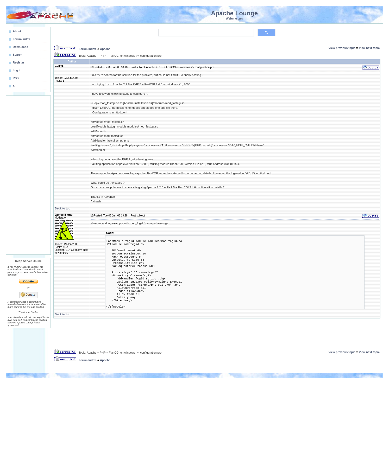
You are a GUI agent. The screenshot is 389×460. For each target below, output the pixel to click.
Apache (105, 48)
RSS (16, 78)
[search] (205, 32)
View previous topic (342, 47)
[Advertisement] (28, 175)
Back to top (62, 208)
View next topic (369, 47)
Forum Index (87, 48)
